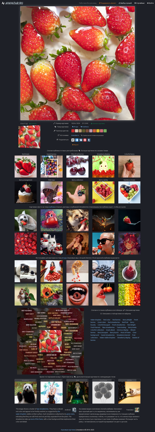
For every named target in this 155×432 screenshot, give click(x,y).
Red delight (131, 325)
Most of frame (125, 332)
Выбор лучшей (125, 3)
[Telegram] (76, 140)
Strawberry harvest (123, 335)
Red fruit (125, 322)
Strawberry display (123, 338)
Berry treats (132, 327)
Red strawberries (114, 322)
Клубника (85, 127)
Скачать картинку (98, 123)
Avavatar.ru (75, 135)
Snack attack (110, 330)
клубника (52, 207)
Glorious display (122, 330)
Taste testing (121, 327)
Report (75, 145)
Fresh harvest (95, 327)
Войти (150, 3)
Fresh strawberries (118, 325)
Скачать (33, 123)
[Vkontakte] (80, 140)
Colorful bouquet (103, 325)
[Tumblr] (88, 140)
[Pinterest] (84, 140)
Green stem (101, 322)
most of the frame (36, 419)
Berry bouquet (102, 332)
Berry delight (127, 320)
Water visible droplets (107, 338)
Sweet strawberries (108, 335)
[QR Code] (72, 140)
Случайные (139, 3)
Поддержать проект (107, 3)
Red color (106, 320)
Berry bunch (114, 332)
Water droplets (96, 320)
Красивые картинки (68, 430)
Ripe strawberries (108, 327)
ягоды (64, 258)
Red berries (116, 320)
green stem (70, 414)
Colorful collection (97, 330)
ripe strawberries (43, 409)
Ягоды (75, 127)
